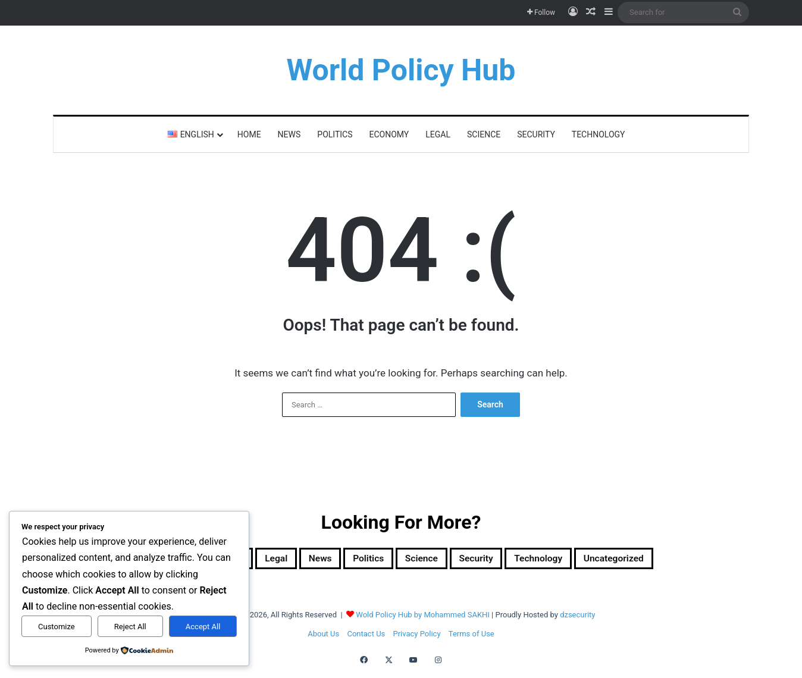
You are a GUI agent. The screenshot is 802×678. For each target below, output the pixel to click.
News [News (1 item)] (300, 560)
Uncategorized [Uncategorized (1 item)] (661, 560)
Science (483, 134)
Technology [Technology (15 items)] (568, 560)
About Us (323, 637)
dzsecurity (577, 618)
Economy (389, 134)
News (289, 134)
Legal (437, 134)
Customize (56, 626)
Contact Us (366, 637)
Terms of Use (471, 637)
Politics (334, 134)
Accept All (203, 626)
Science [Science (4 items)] (424, 560)
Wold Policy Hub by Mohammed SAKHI (423, 618)
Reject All (130, 626)
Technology (598, 134)
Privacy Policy (417, 637)
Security (536, 134)
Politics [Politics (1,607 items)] (359, 560)
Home (249, 134)
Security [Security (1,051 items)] (491, 560)
